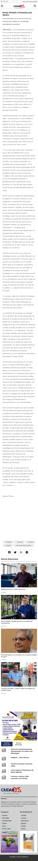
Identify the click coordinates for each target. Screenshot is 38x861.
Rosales (30, 542)
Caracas (4, 815)
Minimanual (24, 821)
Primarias (8, 542)
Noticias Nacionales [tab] (18, 744)
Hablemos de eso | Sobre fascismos (13, 589)
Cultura (4, 823)
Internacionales (7, 821)
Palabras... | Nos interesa (20, 757)
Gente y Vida (6, 829)
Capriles (8, 545)
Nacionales (5, 818)
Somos (23, 829)
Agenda (23, 823)
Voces (4, 826)
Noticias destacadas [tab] (6, 744)
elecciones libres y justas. (24, 545)
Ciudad (23, 826)
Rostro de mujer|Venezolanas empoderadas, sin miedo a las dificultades (22, 751)
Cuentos (23, 818)
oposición (20, 542)
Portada (23, 815)
